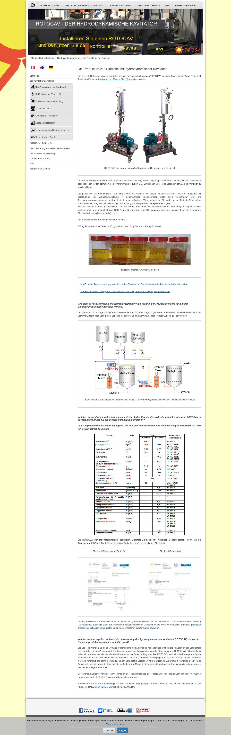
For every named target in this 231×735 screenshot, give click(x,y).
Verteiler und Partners (148, 5)
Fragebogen (142, 683)
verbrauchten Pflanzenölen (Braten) (116, 79)
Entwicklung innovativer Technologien (84, 5)
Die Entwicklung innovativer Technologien (50, 148)
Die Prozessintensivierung (42, 153)
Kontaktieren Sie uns (185, 5)
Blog (167, 5)
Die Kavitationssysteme (68, 58)
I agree (122, 730)
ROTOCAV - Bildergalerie (42, 143)
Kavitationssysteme (49, 5)
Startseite (50, 58)
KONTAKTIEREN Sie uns (103, 687)
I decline (109, 730)
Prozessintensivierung (120, 5)
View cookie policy (115, 724)
